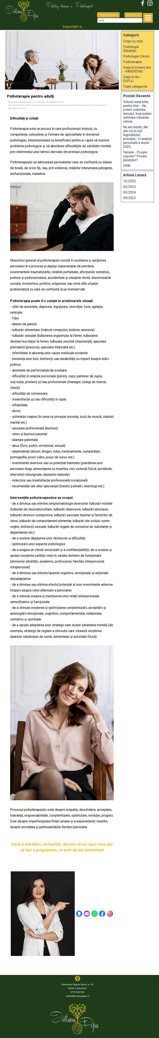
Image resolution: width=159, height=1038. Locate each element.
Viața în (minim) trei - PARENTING (137, 69)
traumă (22, 108)
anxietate (54, 105)
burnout (102, 105)
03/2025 (129, 187)
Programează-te (108, 14)
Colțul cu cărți (133, 41)
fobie (69, 105)
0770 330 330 (133, 15)
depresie (63, 105)
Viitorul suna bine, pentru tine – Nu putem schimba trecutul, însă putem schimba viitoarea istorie (137, 111)
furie (91, 105)
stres (96, 105)
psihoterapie (18, 105)
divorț (85, 105)
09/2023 (129, 198)
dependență (13, 108)
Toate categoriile (135, 86)
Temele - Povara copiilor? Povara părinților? (135, 156)
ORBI (127, 166)
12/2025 (129, 181)
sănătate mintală (41, 105)
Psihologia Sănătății (131, 49)
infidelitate (77, 105)
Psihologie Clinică (136, 56)
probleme (29, 105)
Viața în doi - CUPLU (132, 79)
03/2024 (129, 192)
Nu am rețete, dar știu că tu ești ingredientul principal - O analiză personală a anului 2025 (137, 137)
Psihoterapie (132, 62)
